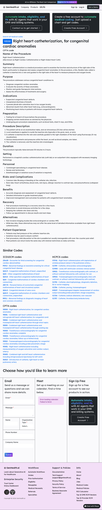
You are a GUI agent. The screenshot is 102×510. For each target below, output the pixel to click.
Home (78, 472)
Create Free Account (75, 28)
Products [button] (34, 7)
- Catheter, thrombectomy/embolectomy (70, 298)
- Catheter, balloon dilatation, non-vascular (72, 296)
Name (7, 420)
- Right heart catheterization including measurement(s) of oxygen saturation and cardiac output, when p (26, 349)
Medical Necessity (35, 488)
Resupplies (32, 485)
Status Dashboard (11, 486)
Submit (8, 455)
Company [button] (25, 7)
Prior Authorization (35, 478)
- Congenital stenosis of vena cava (19, 290)
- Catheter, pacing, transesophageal (69, 287)
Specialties (32, 495)
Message (9, 408)
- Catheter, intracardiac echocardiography (71, 266)
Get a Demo (93, 7)
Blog (78, 478)
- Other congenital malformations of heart (21, 274)
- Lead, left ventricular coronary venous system (73, 269)
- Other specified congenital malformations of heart (26, 277)
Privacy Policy (57, 481)
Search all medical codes (13, 37)
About (78, 475)
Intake (30, 475)
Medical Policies (82, 488)
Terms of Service (58, 487)
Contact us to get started (26, 28)
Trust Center (9, 483)
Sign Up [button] (74, 7)
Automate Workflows (36, 472)
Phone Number (11, 432)
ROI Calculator (82, 492)
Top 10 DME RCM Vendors (86, 495)
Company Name (11, 442)
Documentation (58, 472)
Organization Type (27, 421)
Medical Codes (82, 485)
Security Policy (58, 484)
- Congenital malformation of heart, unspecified (24, 271)
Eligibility (31, 482)
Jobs (78, 482)
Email (8, 398)
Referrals (31, 492)
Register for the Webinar (67, 2)
